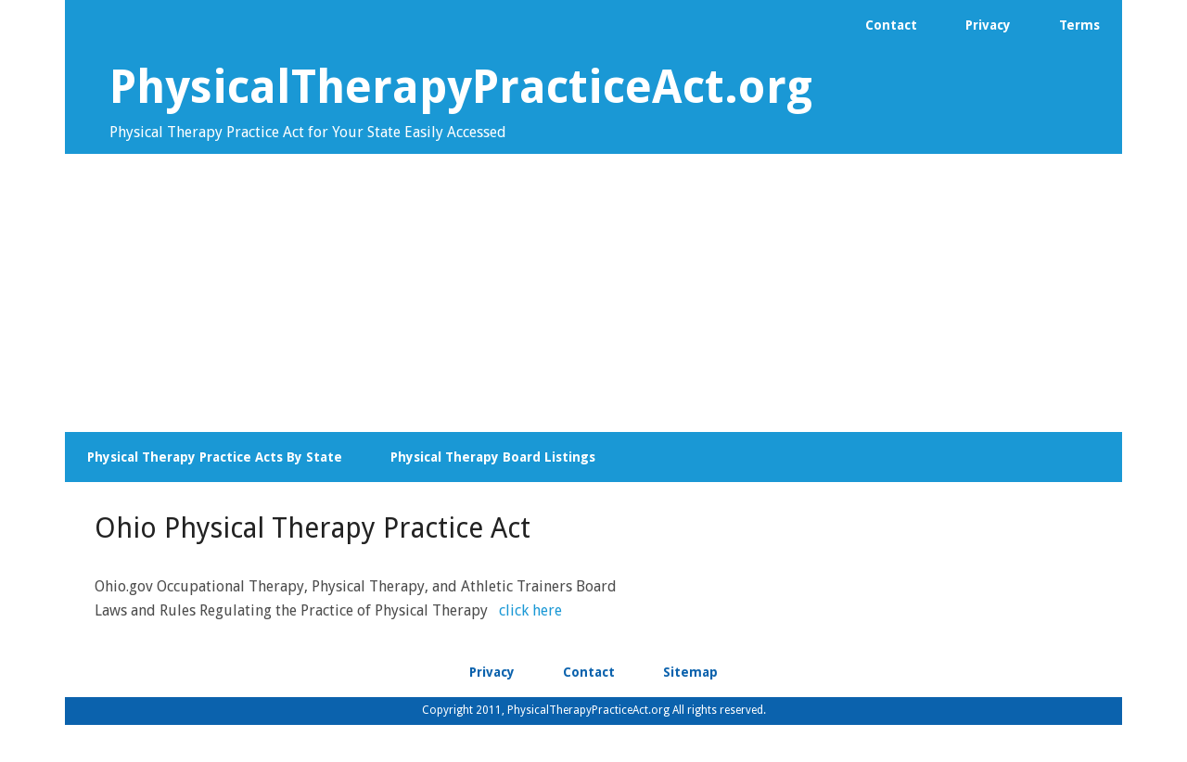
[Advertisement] (593, 293)
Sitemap (690, 672)
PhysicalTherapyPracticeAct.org (460, 86)
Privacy (492, 672)
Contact (589, 672)
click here (530, 610)
